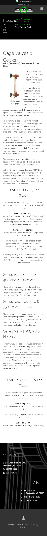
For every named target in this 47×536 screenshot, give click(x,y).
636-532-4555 (23, 1)
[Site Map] (23, 518)
